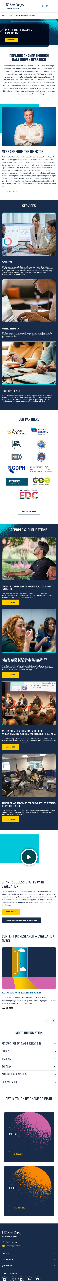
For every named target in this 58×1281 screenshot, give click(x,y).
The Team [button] (7, 1066)
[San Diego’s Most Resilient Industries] (29, 968)
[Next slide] (53, 1021)
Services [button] (6, 1051)
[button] (29, 857)
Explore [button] (5, 1254)
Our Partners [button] (9, 1082)
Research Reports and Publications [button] (21, 1043)
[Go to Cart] (47, 6)
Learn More (10, 602)
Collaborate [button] (7, 1260)
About (10, 16)
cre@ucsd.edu (19, 1208)
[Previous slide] (47, 1021)
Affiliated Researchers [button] (14, 1074)
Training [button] (6, 1059)
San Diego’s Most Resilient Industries (21, 992)
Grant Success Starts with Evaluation (21, 920)
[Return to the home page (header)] (14, 6)
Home (3, 16)
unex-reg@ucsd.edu (11, 1246)
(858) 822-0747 (18, 1154)
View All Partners (29, 511)
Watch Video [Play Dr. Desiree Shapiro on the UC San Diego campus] (11, 912)
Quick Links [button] (7, 1266)
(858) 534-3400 (9, 1242)
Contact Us (11, 40)
